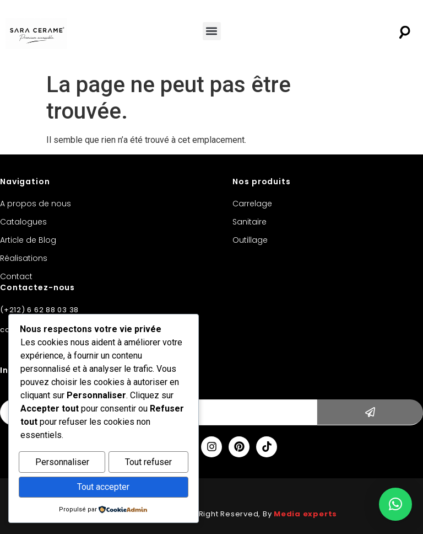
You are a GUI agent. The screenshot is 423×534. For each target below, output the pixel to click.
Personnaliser (62, 463)
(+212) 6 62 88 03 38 (39, 310)
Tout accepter (103, 487)
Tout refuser (148, 463)
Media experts (305, 514)
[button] (212, 31)
